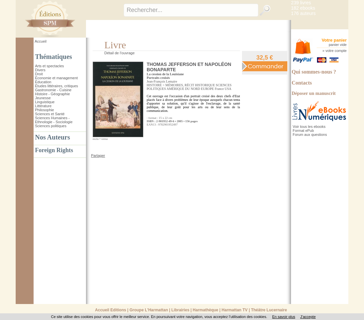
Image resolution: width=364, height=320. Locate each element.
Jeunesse (43, 98)
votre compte (336, 51)
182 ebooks (303, 8)
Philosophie (44, 110)
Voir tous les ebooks (309, 127)
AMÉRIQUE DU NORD (183, 89)
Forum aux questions (310, 135)
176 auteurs (303, 13)
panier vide (338, 45)
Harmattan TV (235, 310)
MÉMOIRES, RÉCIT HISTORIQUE (190, 85)
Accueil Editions (110, 310)
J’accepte (308, 317)
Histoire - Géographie (52, 94)
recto (96, 139)
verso (104, 139)
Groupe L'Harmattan (148, 310)
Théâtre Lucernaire (269, 310)
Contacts (302, 83)
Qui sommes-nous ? (314, 72)
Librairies (180, 310)
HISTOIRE (154, 85)
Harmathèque (205, 310)
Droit (39, 74)
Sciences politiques (50, 126)
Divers (40, 70)
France (219, 89)
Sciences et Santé (50, 114)
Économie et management (56, 78)
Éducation (43, 82)
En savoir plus (283, 317)
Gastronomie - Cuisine (53, 90)
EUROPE (207, 89)
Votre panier (334, 40)
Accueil (40, 41)
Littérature (43, 106)
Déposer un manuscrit (314, 93)
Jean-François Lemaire (162, 81)
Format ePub (303, 131)
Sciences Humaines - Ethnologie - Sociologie (54, 120)
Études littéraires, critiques (56, 86)
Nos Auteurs (52, 137)
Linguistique (45, 102)
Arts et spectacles (49, 66)
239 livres (301, 2)
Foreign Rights (54, 150)
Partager (98, 156)
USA (228, 89)
